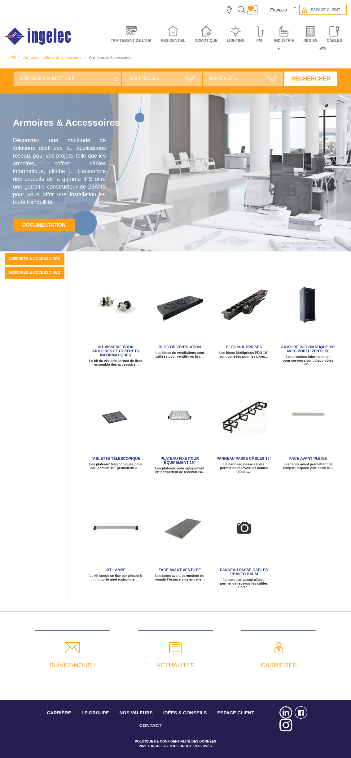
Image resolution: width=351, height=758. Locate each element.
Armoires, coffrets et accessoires (52, 57)
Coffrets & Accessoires (34, 259)
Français (278, 9)
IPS (12, 57)
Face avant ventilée (180, 570)
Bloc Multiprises (244, 347)
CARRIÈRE (59, 712)
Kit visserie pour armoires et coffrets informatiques (115, 351)
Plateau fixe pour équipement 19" (179, 460)
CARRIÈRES (279, 665)
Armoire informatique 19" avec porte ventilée (308, 349)
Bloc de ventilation (180, 347)
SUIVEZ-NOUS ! (72, 665)
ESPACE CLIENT (235, 712)
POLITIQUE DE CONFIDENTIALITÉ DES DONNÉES (175, 741)
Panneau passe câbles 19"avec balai (244, 572)
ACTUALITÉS (175, 665)
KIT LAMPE (116, 570)
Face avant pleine (308, 458)
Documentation (44, 225)
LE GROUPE (95, 712)
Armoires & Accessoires (34, 272)
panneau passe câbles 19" (244, 458)
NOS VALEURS (136, 712)
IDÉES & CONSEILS (185, 712)
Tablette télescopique (115, 458)
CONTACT (150, 725)
